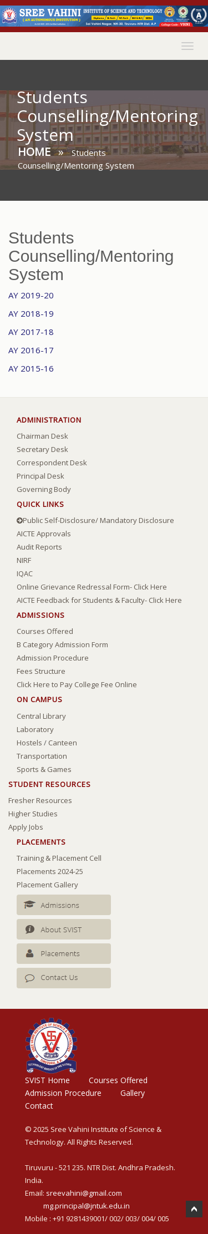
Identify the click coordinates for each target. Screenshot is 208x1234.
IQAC (25, 573)
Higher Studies (33, 814)
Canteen (62, 743)
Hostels (29, 743)
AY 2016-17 (31, 350)
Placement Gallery (47, 885)
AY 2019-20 (31, 295)
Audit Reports (39, 547)
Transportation (42, 756)
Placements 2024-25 (50, 871)
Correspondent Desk (52, 463)
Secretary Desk (42, 449)
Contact (39, 1105)
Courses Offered (45, 631)
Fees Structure (41, 671)
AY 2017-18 (31, 331)
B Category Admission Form (62, 644)
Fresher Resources (40, 800)
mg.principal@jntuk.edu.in (86, 1206)
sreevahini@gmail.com (84, 1193)
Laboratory (35, 729)
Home (34, 151)
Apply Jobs (25, 827)
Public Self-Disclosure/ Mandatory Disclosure (95, 520)
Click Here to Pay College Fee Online (77, 684)
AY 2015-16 (31, 368)
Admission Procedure (53, 658)
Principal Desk (40, 476)
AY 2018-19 (31, 313)
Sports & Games (44, 769)
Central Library (41, 716)
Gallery (132, 1093)
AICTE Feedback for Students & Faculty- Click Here (99, 600)
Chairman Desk (42, 436)
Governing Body (44, 489)
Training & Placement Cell (59, 858)
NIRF (24, 560)
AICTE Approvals (44, 534)
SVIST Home (47, 1080)
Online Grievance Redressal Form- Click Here (92, 587)
